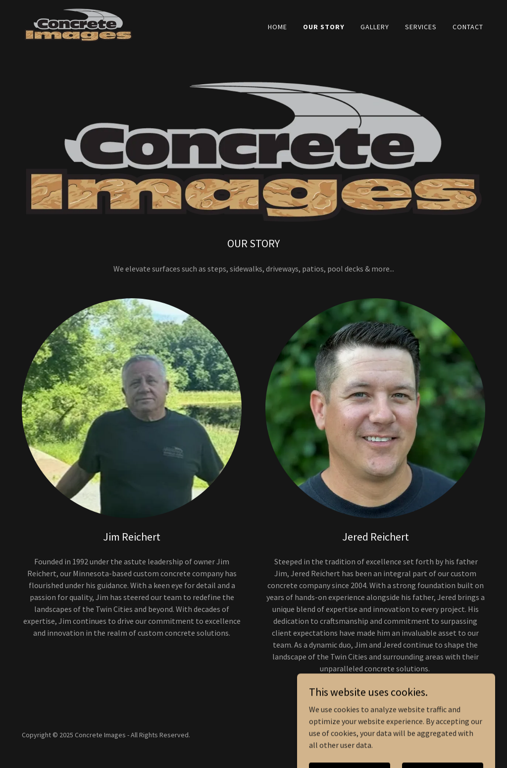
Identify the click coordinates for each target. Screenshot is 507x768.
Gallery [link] (374, 26)
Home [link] (277, 26)
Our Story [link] (324, 26)
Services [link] (421, 26)
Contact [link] (468, 26)
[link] (78, 24)
